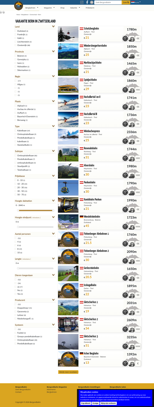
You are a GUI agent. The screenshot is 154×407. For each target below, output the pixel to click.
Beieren (98, 220)
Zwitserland (33, 14)
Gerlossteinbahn (91, 268)
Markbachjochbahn (92, 62)
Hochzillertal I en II (92, 96)
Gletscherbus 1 (91, 302)
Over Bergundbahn (23, 389)
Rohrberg (87, 152)
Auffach (87, 32)
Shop (62, 8)
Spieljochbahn (90, 79)
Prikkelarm (90, 8)
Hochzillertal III (90, 114)
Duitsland (87, 222)
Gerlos (86, 288)
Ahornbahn (89, 165)
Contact (18, 392)
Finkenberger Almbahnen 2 (96, 250)
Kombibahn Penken (92, 199)
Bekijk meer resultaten (68, 372)
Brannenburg (88, 220)
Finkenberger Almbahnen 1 (96, 233)
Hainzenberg (88, 271)
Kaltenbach (88, 100)
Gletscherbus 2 (91, 319)
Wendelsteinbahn (92, 216)
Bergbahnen (24, 14)
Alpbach (87, 49)
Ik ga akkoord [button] (85, 403)
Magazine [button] (48, 8)
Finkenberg (88, 203)
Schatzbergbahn (91, 28)
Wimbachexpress (92, 131)
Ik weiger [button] (96, 403)
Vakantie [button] (73, 8)
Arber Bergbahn (91, 353)
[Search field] (112, 2)
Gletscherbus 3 (91, 336)
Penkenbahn (89, 182)
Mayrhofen (88, 169)
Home (18, 14)
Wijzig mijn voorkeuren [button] (108, 403)
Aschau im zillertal (90, 134)
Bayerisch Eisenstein (91, 357)
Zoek (126, 2)
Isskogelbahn (90, 285)
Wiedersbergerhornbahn (95, 45)
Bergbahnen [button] (30, 8)
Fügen (86, 83)
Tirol (92, 32)
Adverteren (51, 389)
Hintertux (87, 305)
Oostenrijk (87, 34)
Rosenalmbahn (90, 148)
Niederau (87, 66)
